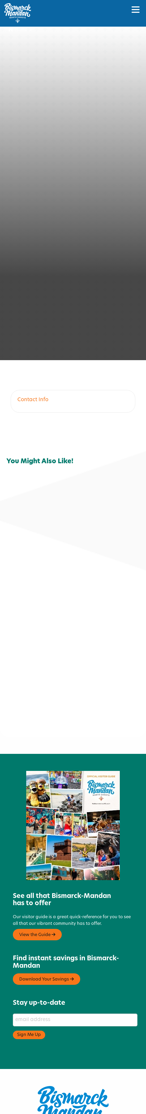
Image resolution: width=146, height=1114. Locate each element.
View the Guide (37, 912)
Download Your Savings (46, 957)
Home (18, 30)
